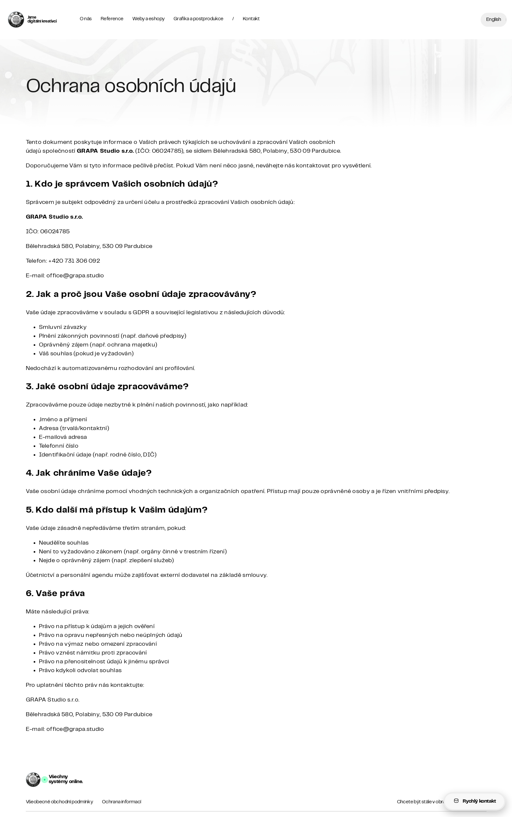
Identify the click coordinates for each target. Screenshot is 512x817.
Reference (112, 19)
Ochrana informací (121, 802)
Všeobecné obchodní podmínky (59, 802)
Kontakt (251, 19)
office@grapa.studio (75, 276)
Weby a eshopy (148, 19)
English (493, 19)
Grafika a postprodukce (198, 19)
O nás (86, 19)
